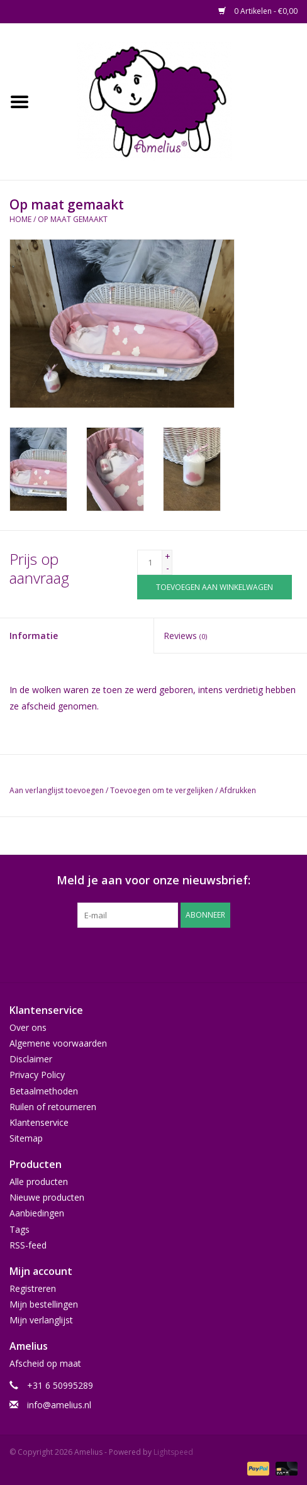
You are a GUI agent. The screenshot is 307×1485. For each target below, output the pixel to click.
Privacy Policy (37, 1075)
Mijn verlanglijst (41, 1320)
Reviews (185, 636)
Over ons (28, 1027)
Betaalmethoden (43, 1091)
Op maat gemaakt (73, 219)
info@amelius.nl (59, 1405)
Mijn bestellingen (43, 1304)
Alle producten (38, 1181)
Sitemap (26, 1138)
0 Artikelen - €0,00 (258, 11)
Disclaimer (30, 1059)
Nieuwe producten (46, 1197)
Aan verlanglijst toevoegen (56, 790)
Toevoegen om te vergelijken (162, 790)
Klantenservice (39, 1122)
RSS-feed (28, 1245)
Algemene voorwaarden (58, 1043)
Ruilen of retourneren (52, 1107)
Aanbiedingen (36, 1213)
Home (20, 219)
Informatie (33, 636)
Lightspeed (173, 1452)
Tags (19, 1229)
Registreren (32, 1288)
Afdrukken (238, 790)
